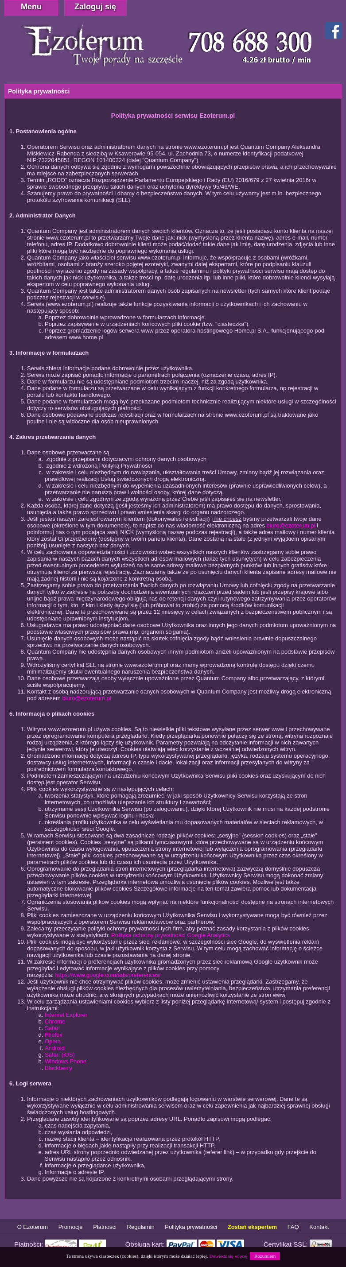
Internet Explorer (66, 1014)
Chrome (55, 1021)
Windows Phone (65, 1061)
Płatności (105, 1227)
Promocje (70, 1227)
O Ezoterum (32, 1227)
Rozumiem (265, 1256)
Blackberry (58, 1068)
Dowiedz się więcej (228, 1256)
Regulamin (141, 1227)
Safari (52, 1028)
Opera (53, 1041)
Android (55, 1048)
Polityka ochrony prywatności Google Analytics (170, 935)
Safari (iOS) (60, 1054)
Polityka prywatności (191, 1227)
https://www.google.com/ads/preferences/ (108, 975)
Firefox (53, 1034)
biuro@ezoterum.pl (291, 525)
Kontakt (319, 1227)
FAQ (293, 1227)
